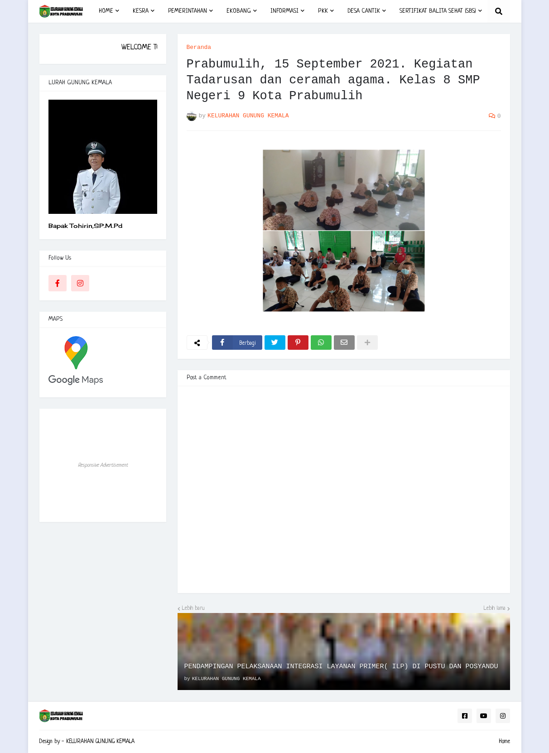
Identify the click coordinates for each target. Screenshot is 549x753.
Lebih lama (495, 608)
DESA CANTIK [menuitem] (363, 11)
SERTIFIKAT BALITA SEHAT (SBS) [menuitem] (438, 11)
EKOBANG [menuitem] (238, 11)
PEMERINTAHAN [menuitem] (187, 11)
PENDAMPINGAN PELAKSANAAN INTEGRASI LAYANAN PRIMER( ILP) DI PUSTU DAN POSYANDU (341, 667)
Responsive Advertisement (103, 465)
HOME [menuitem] (106, 11)
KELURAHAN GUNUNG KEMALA (100, 742)
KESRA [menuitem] (141, 11)
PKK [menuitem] (323, 11)
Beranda (199, 47)
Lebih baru (193, 608)
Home (504, 742)
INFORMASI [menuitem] (284, 11)
